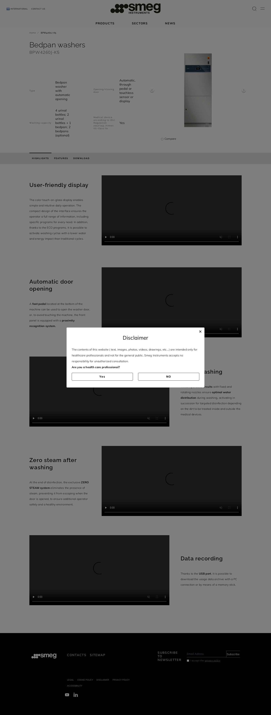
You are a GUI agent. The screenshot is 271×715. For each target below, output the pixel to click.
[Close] (200, 331)
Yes (102, 376)
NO (168, 376)
